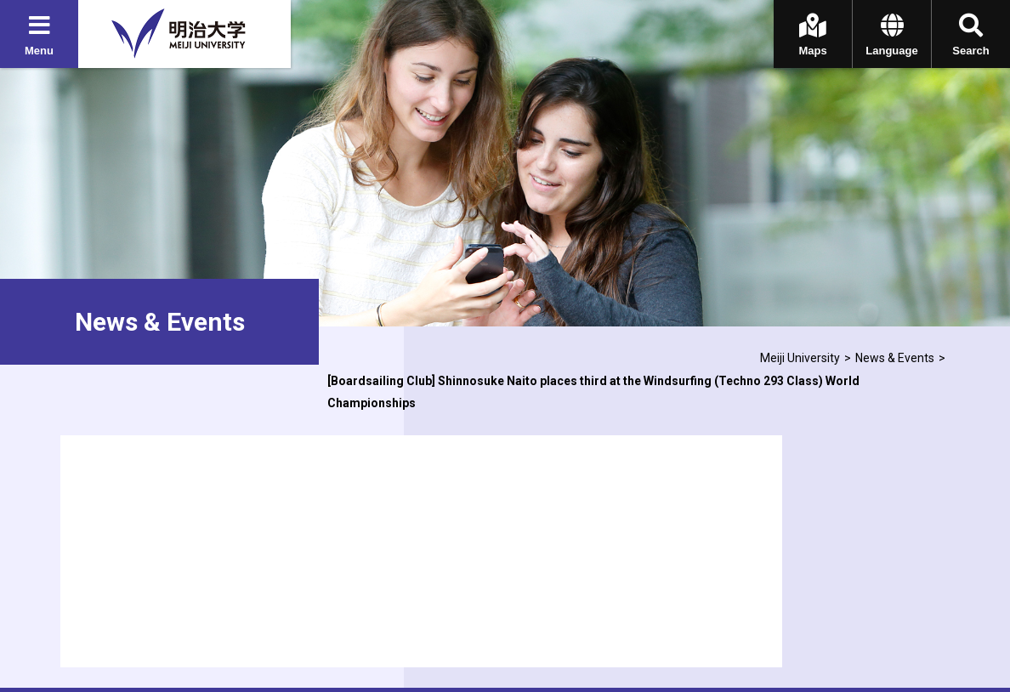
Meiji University (800, 358)
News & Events (894, 358)
